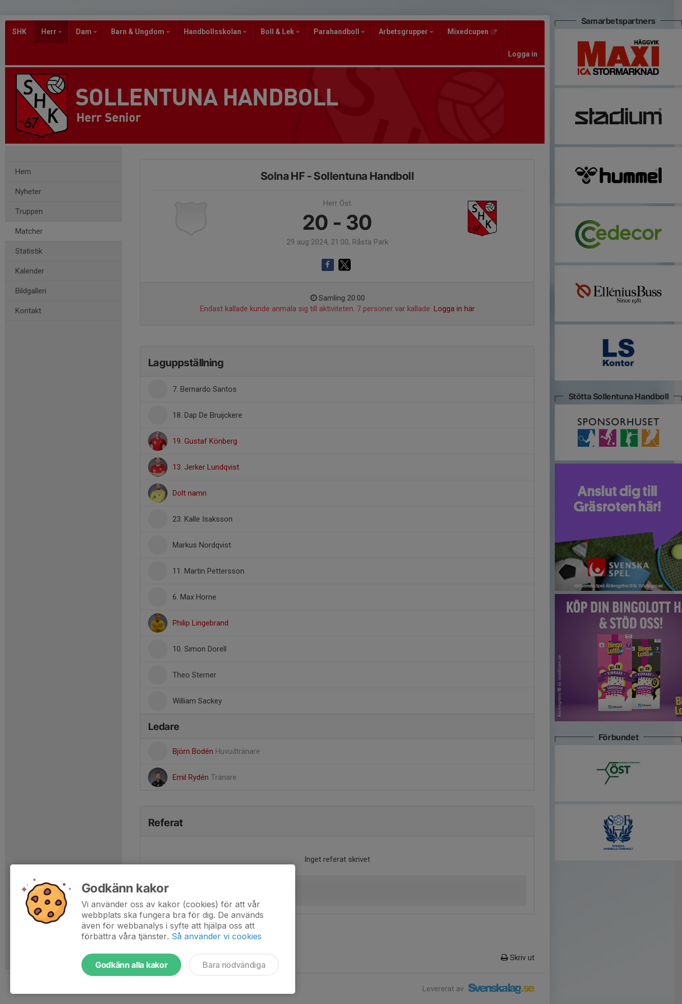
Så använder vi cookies (217, 936)
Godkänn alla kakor (131, 965)
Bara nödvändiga (234, 965)
